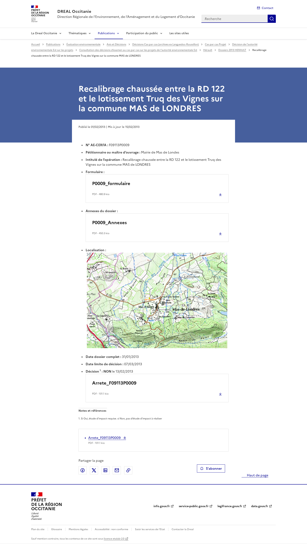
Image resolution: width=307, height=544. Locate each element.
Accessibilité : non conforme (111, 529)
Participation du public (142, 33)
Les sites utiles (179, 33)
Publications (106, 33)
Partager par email (117, 470)
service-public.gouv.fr (194, 506)
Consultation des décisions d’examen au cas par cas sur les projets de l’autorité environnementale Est (138, 50)
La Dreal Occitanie (44, 33)
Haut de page (257, 475)
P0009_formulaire (111, 183)
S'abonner (211, 468)
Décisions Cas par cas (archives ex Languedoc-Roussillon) (165, 44)
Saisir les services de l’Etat (150, 529)
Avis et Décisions (116, 44)
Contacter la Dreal (183, 529)
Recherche (272, 19)
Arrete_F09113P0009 (114, 383)
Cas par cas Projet (215, 44)
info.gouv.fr (162, 506)
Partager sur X (94, 470)
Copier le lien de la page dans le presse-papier (128, 470)
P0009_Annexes (109, 222)
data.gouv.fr (259, 506)
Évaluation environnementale (83, 44)
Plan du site (37, 529)
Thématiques (77, 33)
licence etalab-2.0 (114, 539)
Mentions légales (78, 529)
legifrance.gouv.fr (230, 506)
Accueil (35, 44)
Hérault (207, 50)
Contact (267, 8)
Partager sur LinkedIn (105, 470)
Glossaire (56, 529)
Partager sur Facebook (82, 470)
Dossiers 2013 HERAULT (232, 50)
